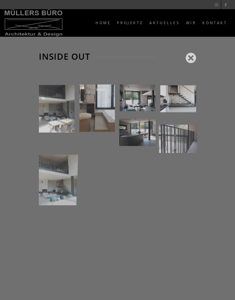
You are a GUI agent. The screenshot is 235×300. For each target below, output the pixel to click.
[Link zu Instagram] (216, 4)
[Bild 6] (180, 101)
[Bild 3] (99, 111)
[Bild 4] (59, 163)
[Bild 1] (59, 111)
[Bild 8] (180, 132)
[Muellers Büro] (33, 23)
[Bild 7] (140, 132)
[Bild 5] (140, 101)
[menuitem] (103, 23)
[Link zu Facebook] (225, 4)
